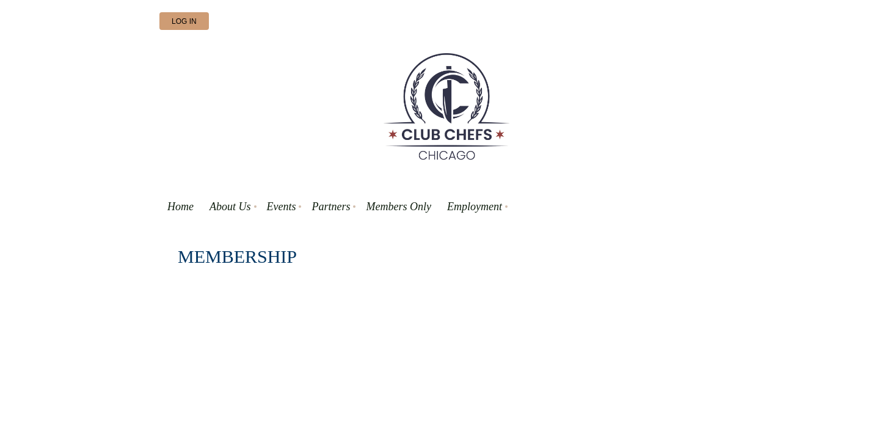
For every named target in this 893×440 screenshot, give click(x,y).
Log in (184, 21)
